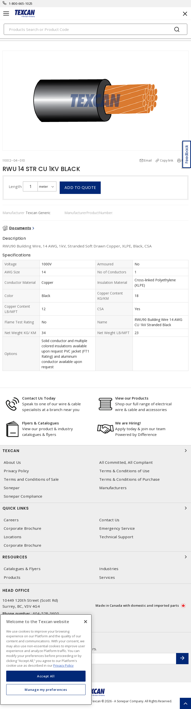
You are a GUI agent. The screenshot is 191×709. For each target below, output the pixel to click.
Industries (109, 568)
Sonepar (12, 487)
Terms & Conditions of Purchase (129, 479)
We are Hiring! (128, 422)
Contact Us (109, 520)
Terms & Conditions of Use (124, 471)
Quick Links (95, 508)
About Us (12, 462)
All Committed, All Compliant (126, 462)
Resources (95, 557)
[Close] (85, 621)
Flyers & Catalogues (40, 422)
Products (12, 577)
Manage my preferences (46, 689)
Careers (11, 520)
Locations (12, 536)
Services (107, 577)
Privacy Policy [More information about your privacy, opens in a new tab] (63, 665)
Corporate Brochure (23, 528)
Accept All (46, 676)
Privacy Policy (16, 471)
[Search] (95, 29)
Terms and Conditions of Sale (31, 479)
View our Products (131, 398)
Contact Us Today (38, 398)
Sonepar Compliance (23, 496)
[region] (46, 659)
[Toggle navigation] (6, 13)
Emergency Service (117, 528)
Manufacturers (113, 487)
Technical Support (116, 536)
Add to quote (80, 187)
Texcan (95, 450)
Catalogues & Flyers (22, 568)
